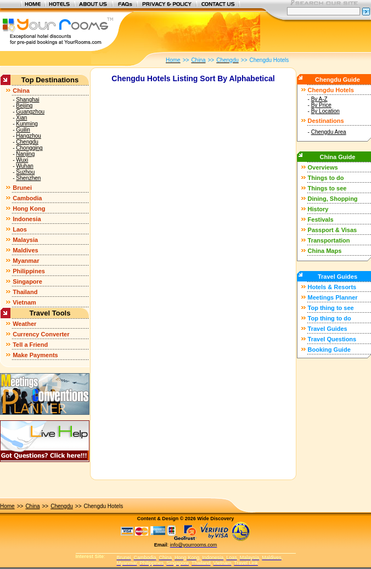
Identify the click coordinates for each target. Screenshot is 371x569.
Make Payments (35, 355)
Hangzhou (28, 136)
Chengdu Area (328, 132)
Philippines (29, 271)
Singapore (27, 281)
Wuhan (24, 166)
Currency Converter (41, 334)
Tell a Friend (30, 344)
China (21, 90)
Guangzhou (30, 112)
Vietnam (24, 302)
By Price (321, 105)
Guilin (23, 130)
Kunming (26, 124)
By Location (325, 111)
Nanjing (25, 154)
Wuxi (22, 160)
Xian (21, 118)
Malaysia (25, 239)
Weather (24, 323)
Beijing (24, 106)
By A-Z (319, 99)
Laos (20, 229)
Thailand (25, 292)
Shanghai (27, 100)
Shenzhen (28, 178)
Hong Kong (29, 208)
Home (7, 506)
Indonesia (27, 219)
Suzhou (25, 172)
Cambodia (27, 198)
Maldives (25, 250)
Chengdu (27, 142)
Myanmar (26, 260)
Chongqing (29, 148)
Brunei (22, 187)
